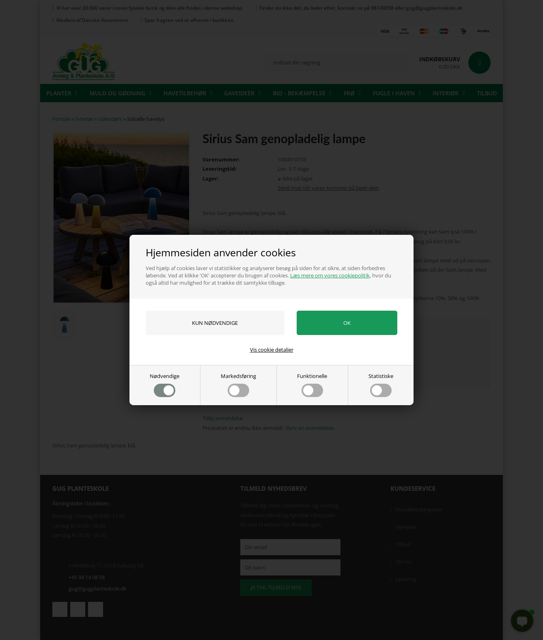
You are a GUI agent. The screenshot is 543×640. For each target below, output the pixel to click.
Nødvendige (164, 384)
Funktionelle (312, 384)
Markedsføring (238, 384)
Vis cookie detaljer (271, 349)
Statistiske (380, 384)
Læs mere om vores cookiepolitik (330, 275)
